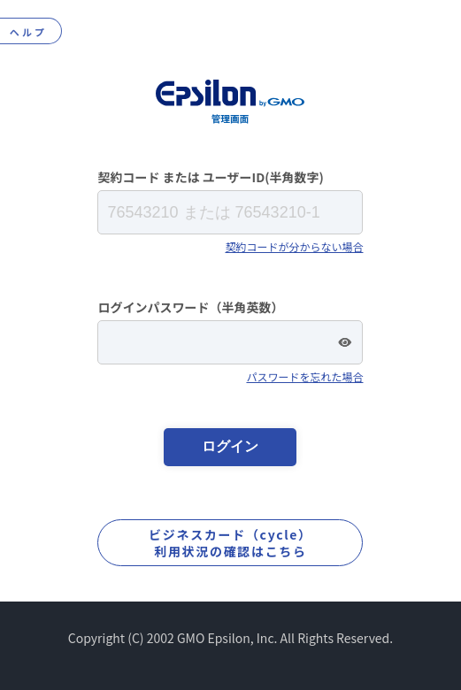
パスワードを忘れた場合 (304, 376)
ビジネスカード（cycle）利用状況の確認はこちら (230, 542)
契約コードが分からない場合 (294, 246)
